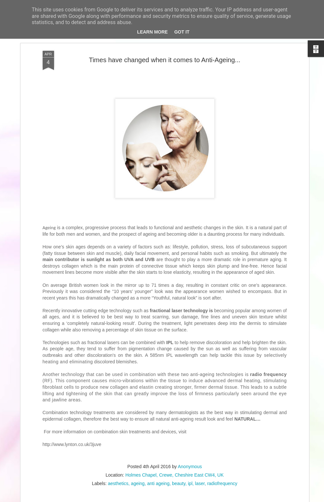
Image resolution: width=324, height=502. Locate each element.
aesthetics (118, 483)
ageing (138, 483)
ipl (190, 483)
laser (200, 483)
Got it (182, 32)
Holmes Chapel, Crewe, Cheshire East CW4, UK (174, 475)
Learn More (152, 32)
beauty (178, 483)
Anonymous (190, 466)
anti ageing (158, 483)
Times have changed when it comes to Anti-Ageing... (164, 59)
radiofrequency (222, 483)
